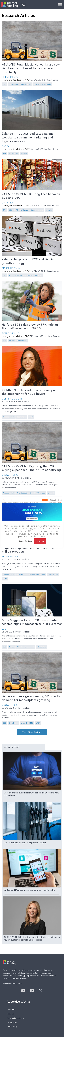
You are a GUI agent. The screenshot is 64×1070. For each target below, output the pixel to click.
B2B (4, 84)
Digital (6, 146)
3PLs (4, 210)
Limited (51, 493)
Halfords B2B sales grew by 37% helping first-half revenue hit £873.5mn (30, 326)
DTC (16, 210)
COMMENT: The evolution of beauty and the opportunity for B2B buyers (30, 392)
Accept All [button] (40, 541)
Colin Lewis (52, 79)
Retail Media (10, 77)
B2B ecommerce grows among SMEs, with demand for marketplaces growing (31, 698)
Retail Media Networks (42, 84)
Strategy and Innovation (23, 275)
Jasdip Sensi (23, 401)
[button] (23, 5)
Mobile (20, 647)
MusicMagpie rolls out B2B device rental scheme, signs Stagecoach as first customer (32, 622)
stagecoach (29, 647)
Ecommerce (21, 417)
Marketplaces (11, 268)
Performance (10, 333)
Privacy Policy (12, 1055)
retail (31, 417)
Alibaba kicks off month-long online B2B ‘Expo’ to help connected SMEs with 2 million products (30, 547)
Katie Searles (53, 149)
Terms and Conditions (15, 1051)
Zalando (24, 153)
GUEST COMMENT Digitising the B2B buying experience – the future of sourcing (31, 468)
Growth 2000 (10, 475)
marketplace (13, 153)
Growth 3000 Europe (37, 493)
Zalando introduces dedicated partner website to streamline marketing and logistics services (28, 137)
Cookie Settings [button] (25, 541)
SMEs (5, 579)
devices (11, 647)
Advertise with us (18, 1035)
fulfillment (24, 210)
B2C (10, 275)
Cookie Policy (12, 1060)
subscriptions (41, 647)
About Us (10, 1047)
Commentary (14, 84)
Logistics (8, 202)
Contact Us (11, 1043)
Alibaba (6, 417)
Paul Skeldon (24, 477)
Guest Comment (36, 210)
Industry (11, 341)
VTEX (38, 723)
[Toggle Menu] (60, 4)
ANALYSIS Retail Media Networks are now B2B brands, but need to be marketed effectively (31, 68)
